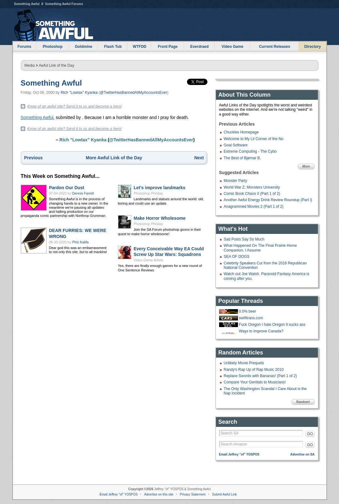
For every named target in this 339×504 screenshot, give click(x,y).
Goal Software (236, 145)
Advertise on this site (158, 494)
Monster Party (235, 180)
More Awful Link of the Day (114, 157)
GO (310, 434)
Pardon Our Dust (66, 187)
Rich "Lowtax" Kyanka (79, 92)
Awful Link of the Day (56, 65)
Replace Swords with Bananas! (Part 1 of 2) (260, 376)
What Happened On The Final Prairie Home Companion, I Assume (260, 247)
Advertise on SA (302, 454)
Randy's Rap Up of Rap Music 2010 (254, 369)
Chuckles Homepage (241, 132)
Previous (33, 157)
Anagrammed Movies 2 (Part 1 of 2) (254, 206)
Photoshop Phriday (148, 193)
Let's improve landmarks (159, 187)
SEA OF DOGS (237, 256)
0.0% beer (247, 311)
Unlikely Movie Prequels (244, 363)
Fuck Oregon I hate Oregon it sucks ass (272, 324)
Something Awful (27, 4)
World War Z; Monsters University (252, 187)
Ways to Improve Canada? (261, 331)
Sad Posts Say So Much (244, 239)
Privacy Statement (193, 494)
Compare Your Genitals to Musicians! (255, 382)
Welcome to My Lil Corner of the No (254, 139)
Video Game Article (148, 260)
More (306, 166)
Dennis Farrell (83, 193)
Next (199, 157)
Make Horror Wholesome (160, 218)
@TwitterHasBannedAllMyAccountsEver (133, 92)
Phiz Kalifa (80, 242)
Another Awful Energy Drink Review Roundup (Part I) (268, 200)
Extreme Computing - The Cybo (250, 151)
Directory (312, 46)
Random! (303, 402)
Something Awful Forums (64, 4)
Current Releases (274, 46)
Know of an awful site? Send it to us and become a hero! (74, 106)
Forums (24, 46)
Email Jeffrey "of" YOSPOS (239, 454)
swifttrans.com (251, 318)
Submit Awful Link (224, 494)
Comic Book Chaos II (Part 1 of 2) (252, 193)
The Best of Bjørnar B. (242, 158)
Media (30, 65)
